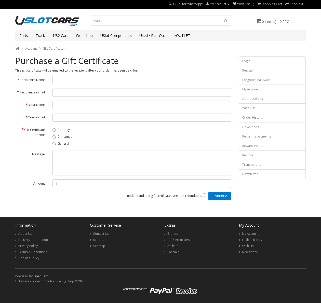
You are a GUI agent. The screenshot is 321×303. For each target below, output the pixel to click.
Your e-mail (36, 117)
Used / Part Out (152, 35)
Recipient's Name (32, 80)
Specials (173, 252)
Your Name (37, 105)
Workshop (84, 35)
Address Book (252, 99)
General (60, 143)
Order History (252, 117)
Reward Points (252, 146)
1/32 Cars (60, 35)
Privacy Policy (28, 246)
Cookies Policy (28, 258)
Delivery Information (33, 240)
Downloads (250, 127)
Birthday (61, 130)
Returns (247, 155)
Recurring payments (256, 136)
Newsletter (250, 174)
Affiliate (172, 246)
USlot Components (116, 35)
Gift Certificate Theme (34, 132)
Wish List (248, 108)
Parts (23, 35)
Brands (172, 233)
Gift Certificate (53, 48)
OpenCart (40, 276)
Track (40, 35)
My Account (250, 89)
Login (246, 61)
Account (31, 48)
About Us (25, 233)
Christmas (62, 136)
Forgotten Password (257, 80)
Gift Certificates (178, 240)
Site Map (99, 246)
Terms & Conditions (32, 252)
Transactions (251, 164)
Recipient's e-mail (32, 92)
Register (248, 70)
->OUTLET (181, 35)
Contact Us (101, 233)
